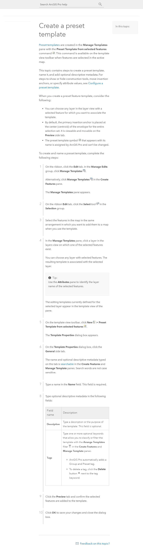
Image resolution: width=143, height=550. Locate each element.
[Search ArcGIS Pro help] (68, 4)
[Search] (100, 4)
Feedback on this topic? (95, 543)
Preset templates (49, 45)
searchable (67, 364)
